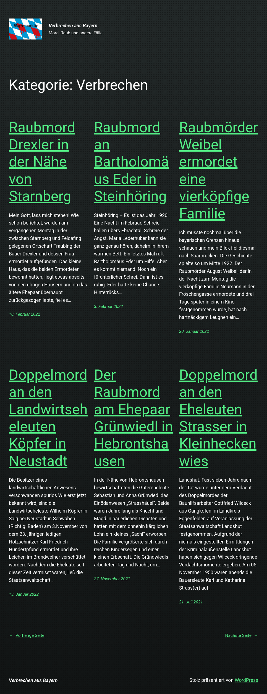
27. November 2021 (112, 578)
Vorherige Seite (26, 635)
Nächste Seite (241, 635)
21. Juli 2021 (191, 602)
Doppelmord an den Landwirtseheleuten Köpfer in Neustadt (48, 417)
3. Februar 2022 (108, 306)
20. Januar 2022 (194, 331)
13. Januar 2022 (24, 594)
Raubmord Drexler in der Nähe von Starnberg (42, 162)
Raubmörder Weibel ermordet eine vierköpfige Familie (218, 170)
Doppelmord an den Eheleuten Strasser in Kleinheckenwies (218, 417)
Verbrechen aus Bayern (73, 25)
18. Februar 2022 (24, 314)
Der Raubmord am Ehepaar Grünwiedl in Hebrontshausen (133, 417)
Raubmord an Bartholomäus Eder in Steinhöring (131, 162)
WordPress (246, 680)
